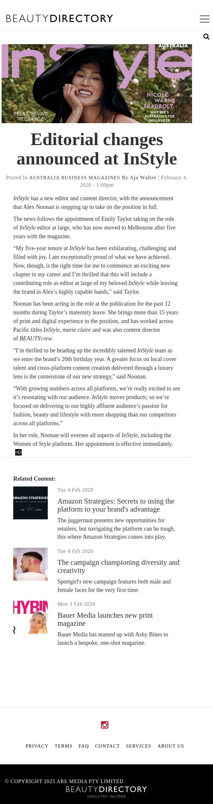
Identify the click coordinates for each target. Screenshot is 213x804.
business (74, 177)
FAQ (84, 746)
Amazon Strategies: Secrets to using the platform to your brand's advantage (115, 505)
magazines (104, 177)
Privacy (36, 746)
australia (44, 177)
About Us (170, 746)
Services (138, 746)
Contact (107, 746)
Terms (64, 746)
